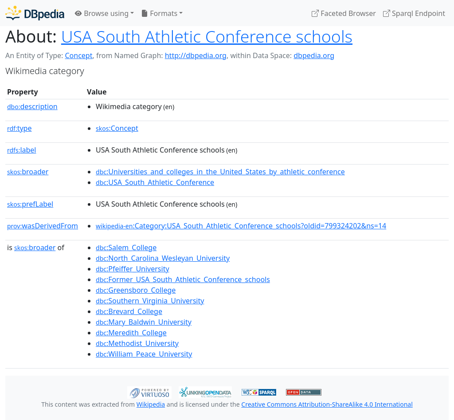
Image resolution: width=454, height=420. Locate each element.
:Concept (117, 128)
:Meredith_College (131, 333)
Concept (78, 55)
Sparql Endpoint (414, 13)
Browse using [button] (102, 13)
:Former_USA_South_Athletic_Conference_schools (183, 279)
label (21, 150)
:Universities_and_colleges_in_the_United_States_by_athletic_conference (220, 172)
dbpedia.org (314, 55)
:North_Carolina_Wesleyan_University (163, 258)
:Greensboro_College (136, 290)
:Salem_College (126, 247)
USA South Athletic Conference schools (206, 36)
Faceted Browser (344, 13)
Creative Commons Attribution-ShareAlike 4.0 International (326, 404)
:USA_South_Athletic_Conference (155, 182)
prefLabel (30, 204)
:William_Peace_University (144, 354)
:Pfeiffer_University (132, 269)
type (19, 128)
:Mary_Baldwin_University (144, 322)
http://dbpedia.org (196, 55)
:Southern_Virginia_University (150, 301)
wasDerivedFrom (42, 226)
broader (27, 172)
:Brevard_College (129, 311)
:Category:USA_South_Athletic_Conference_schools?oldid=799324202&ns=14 (241, 226)
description (32, 106)
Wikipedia (151, 404)
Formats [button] (159, 13)
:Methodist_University (137, 343)
